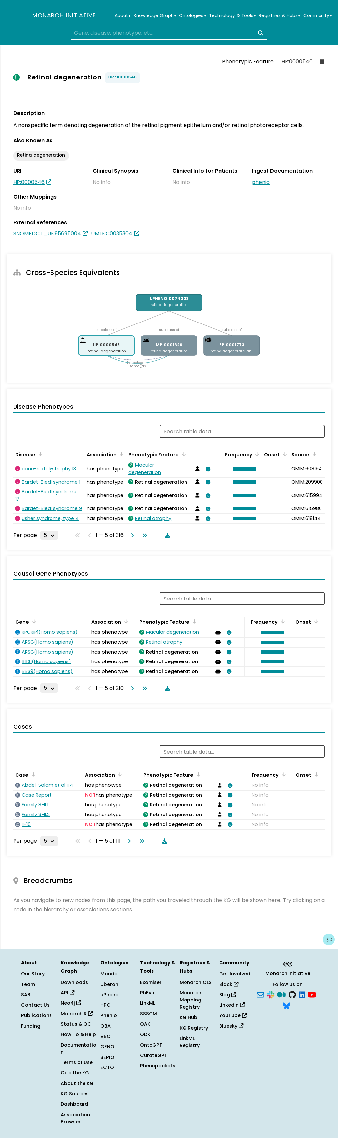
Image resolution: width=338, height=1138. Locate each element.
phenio (261, 182)
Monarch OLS (196, 982)
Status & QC (76, 1024)
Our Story (33, 973)
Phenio (108, 1015)
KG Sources (75, 1094)
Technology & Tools (232, 15)
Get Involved (234, 973)
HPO (105, 1005)
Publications (36, 1015)
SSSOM (148, 1013)
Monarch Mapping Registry (190, 999)
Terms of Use (77, 1062)
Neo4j (71, 1003)
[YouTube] (312, 994)
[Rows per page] (49, 535)
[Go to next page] (131, 535)
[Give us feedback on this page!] (329, 939)
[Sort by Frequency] (256, 454)
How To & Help (78, 1034)
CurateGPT (153, 1055)
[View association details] (207, 469)
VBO (105, 1036)
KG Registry (194, 1028)
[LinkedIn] (302, 994)
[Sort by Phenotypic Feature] (182, 454)
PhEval (148, 992)
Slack (228, 984)
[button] (242, 469)
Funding (30, 1026)
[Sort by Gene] (33, 621)
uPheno (109, 994)
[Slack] (270, 994)
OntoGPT (151, 1045)
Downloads (74, 982)
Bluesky (231, 1026)
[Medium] (281, 994)
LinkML (147, 1003)
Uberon (109, 984)
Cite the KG (75, 1072)
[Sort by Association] (120, 454)
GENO (107, 1046)
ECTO (107, 1067)
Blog (227, 994)
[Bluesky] (286, 1005)
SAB (25, 994)
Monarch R (77, 1013)
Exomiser (151, 982)
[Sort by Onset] (283, 454)
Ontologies (192, 15)
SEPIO (107, 1057)
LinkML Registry (190, 1042)
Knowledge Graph (155, 15)
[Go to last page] (143, 535)
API (67, 992)
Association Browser (75, 1118)
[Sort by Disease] (39, 454)
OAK (145, 1024)
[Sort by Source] (313, 454)
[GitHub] (292, 994)
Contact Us (35, 1005)
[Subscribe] (260, 994)
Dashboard (74, 1104)
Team (28, 984)
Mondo (109, 973)
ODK (145, 1034)
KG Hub (188, 1017)
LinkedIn (232, 1005)
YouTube (233, 1015)
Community (317, 15)
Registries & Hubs (279, 15)
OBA (105, 1026)
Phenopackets (157, 1065)
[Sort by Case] (32, 774)
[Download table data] (166, 535)
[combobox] (169, 33)
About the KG (77, 1083)
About (123, 15)
